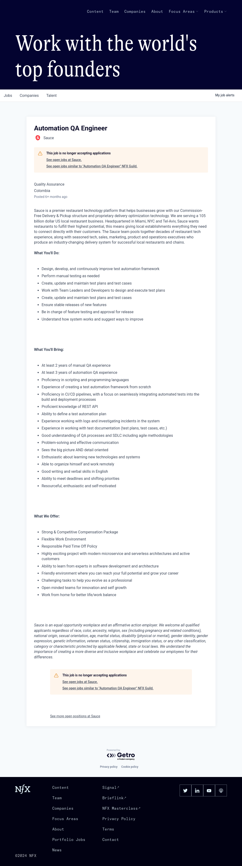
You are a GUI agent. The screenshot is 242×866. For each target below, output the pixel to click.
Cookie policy (129, 766)
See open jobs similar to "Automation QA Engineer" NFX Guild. (91, 166)
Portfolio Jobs (68, 839)
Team (114, 11)
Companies (135, 11)
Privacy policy (108, 766)
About (157, 11)
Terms (108, 829)
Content (95, 11)
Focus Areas (184, 11)
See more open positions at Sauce (75, 716)
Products (215, 11)
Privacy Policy (118, 818)
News (57, 850)
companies (29, 95)
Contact (110, 839)
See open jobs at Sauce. (64, 160)
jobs (8, 95)
